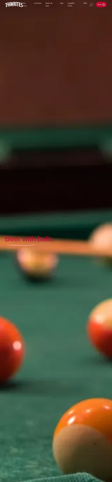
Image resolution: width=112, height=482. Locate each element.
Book (101, 4)
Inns (62, 3)
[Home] (14, 4)
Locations (37, 3)
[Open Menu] (91, 4)
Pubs (85, 3)
